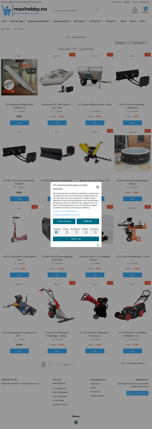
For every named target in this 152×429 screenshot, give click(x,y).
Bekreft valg (76, 239)
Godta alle (88, 221)
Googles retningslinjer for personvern (66, 215)
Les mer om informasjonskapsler (65, 211)
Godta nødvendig (64, 221)
